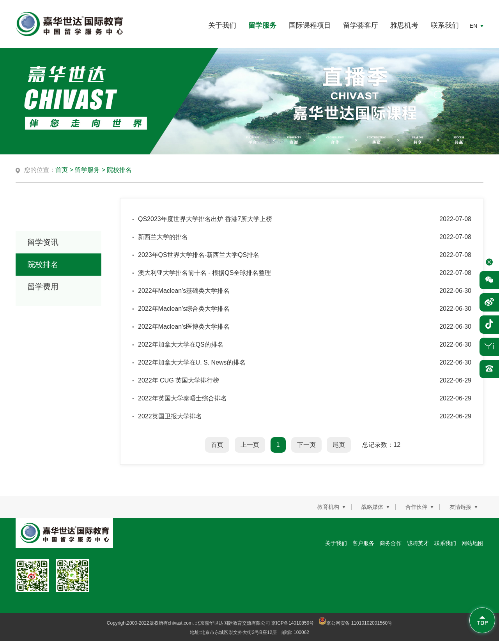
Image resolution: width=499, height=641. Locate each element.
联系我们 (445, 25)
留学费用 (42, 286)
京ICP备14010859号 (292, 623)
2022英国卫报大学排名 (170, 416)
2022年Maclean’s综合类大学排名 (184, 308)
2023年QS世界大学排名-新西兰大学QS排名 (198, 254)
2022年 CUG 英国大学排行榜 (178, 380)
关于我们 (222, 25)
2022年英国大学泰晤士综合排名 (182, 398)
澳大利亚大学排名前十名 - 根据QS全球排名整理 (204, 272)
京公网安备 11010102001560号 (355, 623)
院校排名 (119, 169)
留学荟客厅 (360, 25)
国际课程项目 (310, 25)
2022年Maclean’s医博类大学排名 (184, 326)
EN (473, 26)
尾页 (339, 444)
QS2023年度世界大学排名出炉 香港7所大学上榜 (205, 219)
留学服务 (262, 25)
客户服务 (363, 543)
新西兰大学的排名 (163, 237)
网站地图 (472, 543)
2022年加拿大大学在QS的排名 (180, 344)
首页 (61, 169)
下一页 (306, 444)
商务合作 (391, 543)
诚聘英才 (418, 543)
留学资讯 (42, 242)
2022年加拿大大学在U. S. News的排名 (192, 362)
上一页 (250, 444)
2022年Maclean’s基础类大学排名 (184, 290)
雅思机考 (404, 25)
